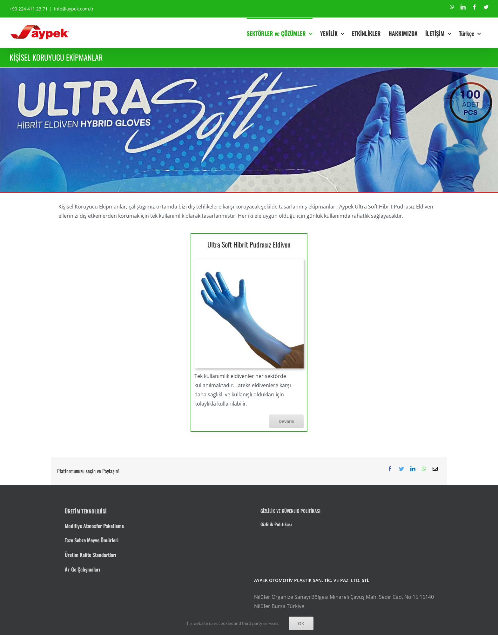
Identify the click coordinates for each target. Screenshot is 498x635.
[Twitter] (401, 468)
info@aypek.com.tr (74, 9)
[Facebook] (390, 468)
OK (301, 623)
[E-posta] (435, 468)
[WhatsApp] (424, 468)
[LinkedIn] (413, 468)
